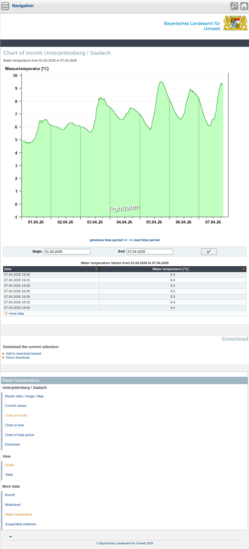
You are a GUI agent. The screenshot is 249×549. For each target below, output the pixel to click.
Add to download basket (23, 353)
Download (12, 444)
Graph (9, 465)
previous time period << (108, 240)
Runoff (10, 495)
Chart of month (16, 415)
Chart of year (14, 425)
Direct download (17, 357)
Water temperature (19, 514)
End (121, 251)
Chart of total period (19, 435)
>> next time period (144, 240)
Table (9, 475)
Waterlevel (13, 505)
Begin (37, 251)
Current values (16, 406)
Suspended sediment (20, 524)
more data (16, 313)
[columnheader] (51, 269)
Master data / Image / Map (24, 396)
